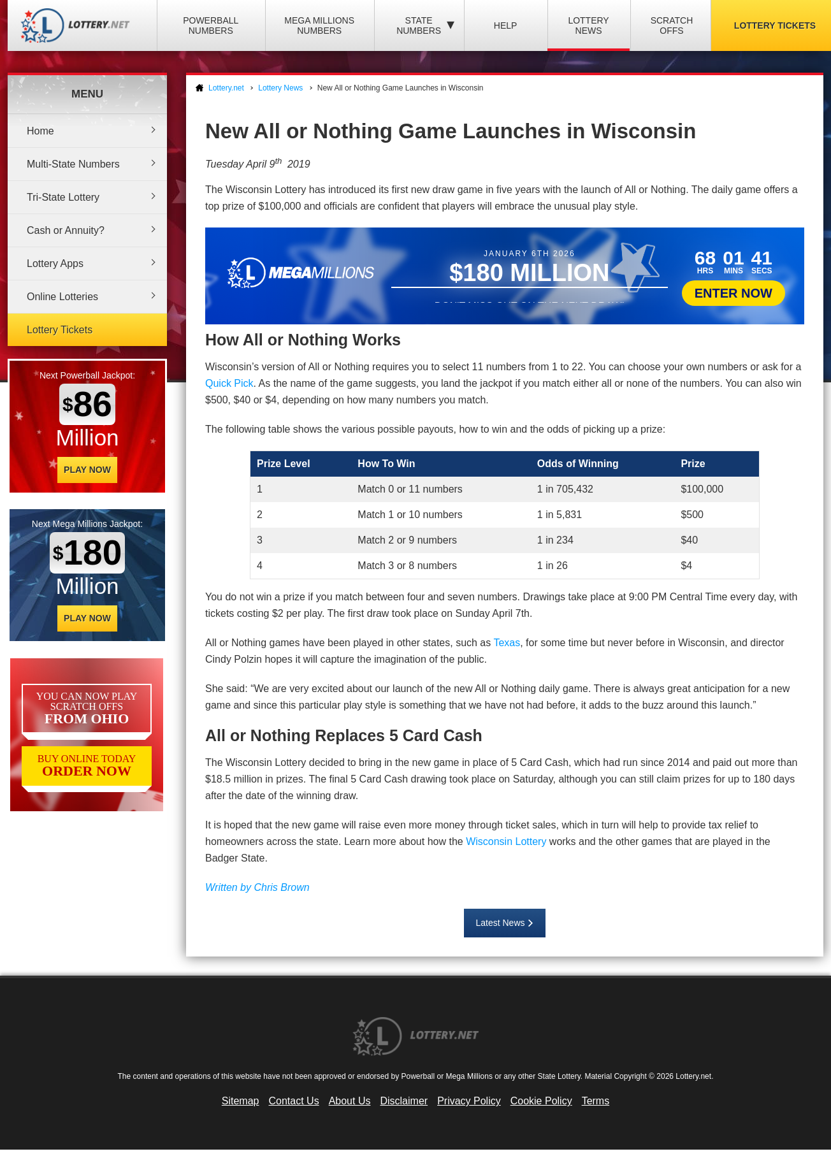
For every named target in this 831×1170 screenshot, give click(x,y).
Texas (506, 642)
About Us (350, 1100)
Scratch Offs (672, 25)
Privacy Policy (469, 1100)
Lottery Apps (55, 263)
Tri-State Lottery (63, 197)
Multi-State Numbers (73, 164)
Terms (596, 1100)
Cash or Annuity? (66, 230)
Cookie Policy (541, 1100)
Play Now (87, 470)
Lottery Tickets (59, 329)
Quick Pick (229, 383)
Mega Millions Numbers (319, 25)
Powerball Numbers (210, 25)
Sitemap (240, 1100)
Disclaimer (404, 1100)
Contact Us (294, 1100)
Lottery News (588, 25)
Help (505, 25)
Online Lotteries (62, 296)
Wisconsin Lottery (506, 841)
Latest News (499, 923)
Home (40, 131)
